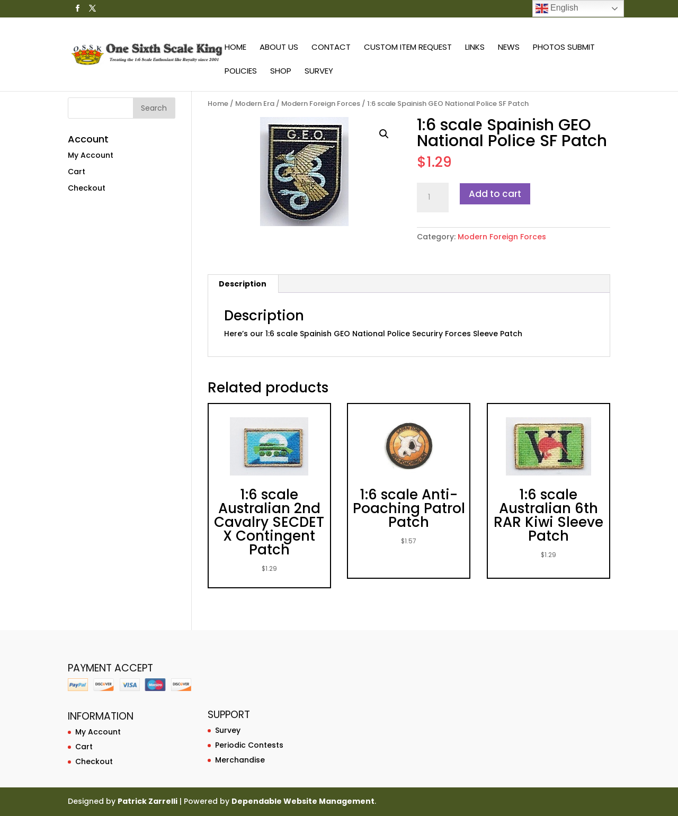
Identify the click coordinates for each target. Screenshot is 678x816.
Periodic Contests (249, 745)
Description (242, 284)
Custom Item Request (408, 47)
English (557, 8)
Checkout (86, 188)
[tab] (243, 284)
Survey (319, 71)
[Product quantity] (433, 197)
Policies (241, 71)
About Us (279, 47)
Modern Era (254, 103)
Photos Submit (564, 47)
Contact (331, 47)
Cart (76, 171)
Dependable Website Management (302, 801)
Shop (280, 71)
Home (235, 47)
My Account (90, 155)
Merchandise (240, 760)
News (509, 47)
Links (475, 47)
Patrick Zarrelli (147, 801)
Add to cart (495, 193)
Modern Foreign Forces (320, 103)
